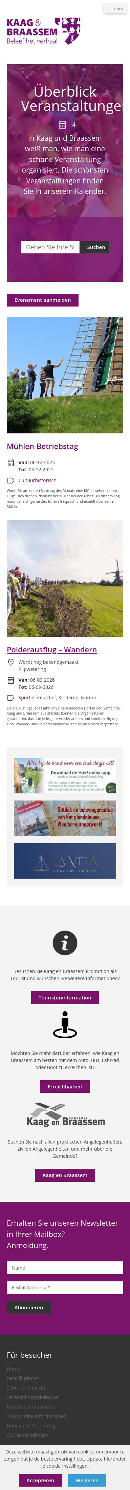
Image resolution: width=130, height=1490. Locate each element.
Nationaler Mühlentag (31, 1425)
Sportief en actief (37, 697)
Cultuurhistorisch (38, 480)
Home (13, 1368)
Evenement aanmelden (43, 299)
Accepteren (40, 1480)
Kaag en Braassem (65, 1175)
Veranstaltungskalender (33, 1397)
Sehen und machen (28, 1387)
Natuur (88, 697)
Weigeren (87, 1480)
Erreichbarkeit (65, 1086)
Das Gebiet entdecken (31, 1406)
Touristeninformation (65, 997)
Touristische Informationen (37, 1416)
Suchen (96, 247)
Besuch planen (23, 1378)
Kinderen (69, 697)
